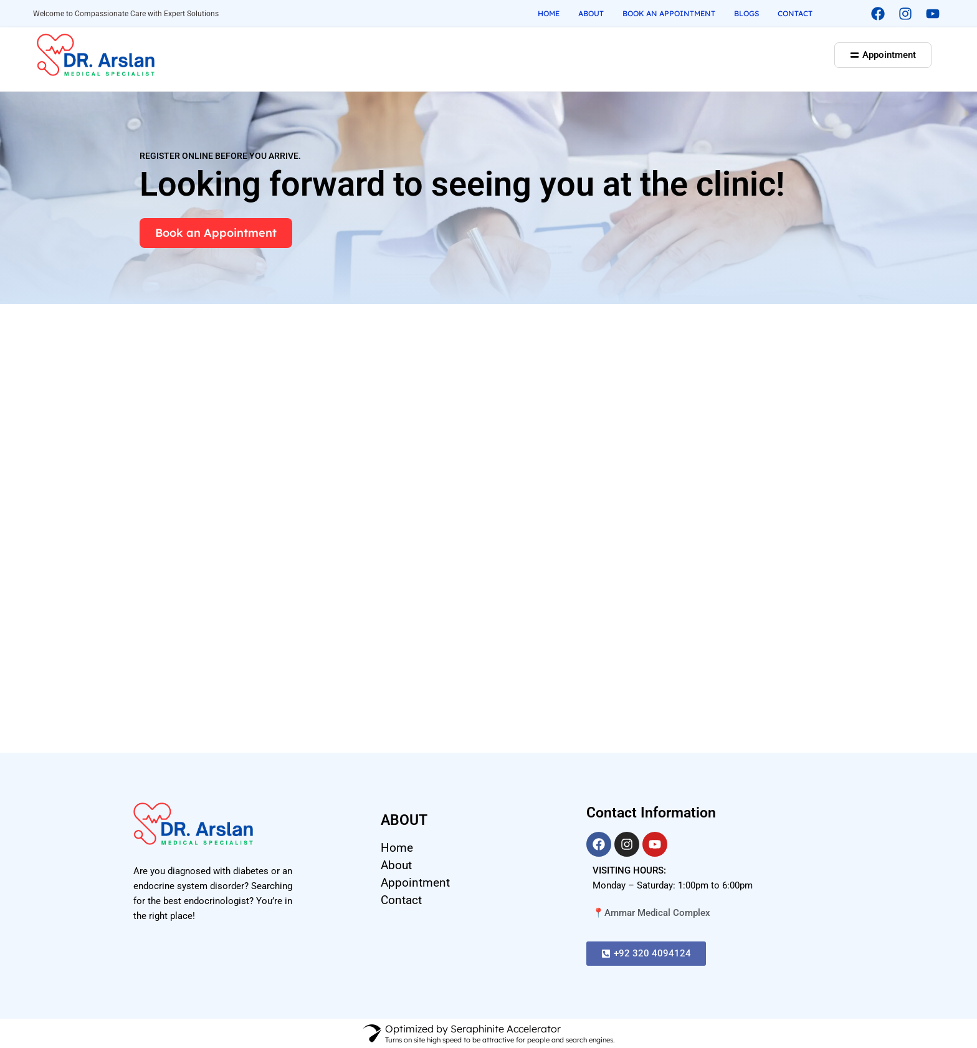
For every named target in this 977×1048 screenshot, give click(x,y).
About (591, 13)
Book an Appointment (668, 13)
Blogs (746, 13)
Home (549, 13)
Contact (795, 13)
